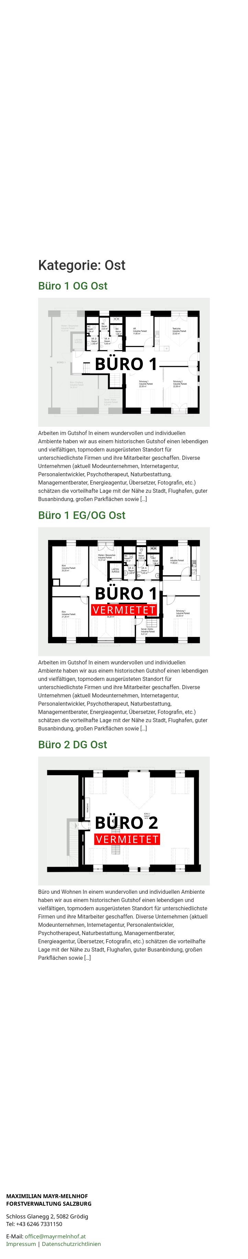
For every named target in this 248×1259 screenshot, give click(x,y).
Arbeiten (223, 46)
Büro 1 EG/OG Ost (82, 515)
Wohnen (188, 46)
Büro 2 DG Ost (72, 744)
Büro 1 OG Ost (73, 285)
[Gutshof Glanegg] (124, 1070)
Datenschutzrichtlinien (71, 1244)
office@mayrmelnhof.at (55, 1236)
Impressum (21, 1244)
